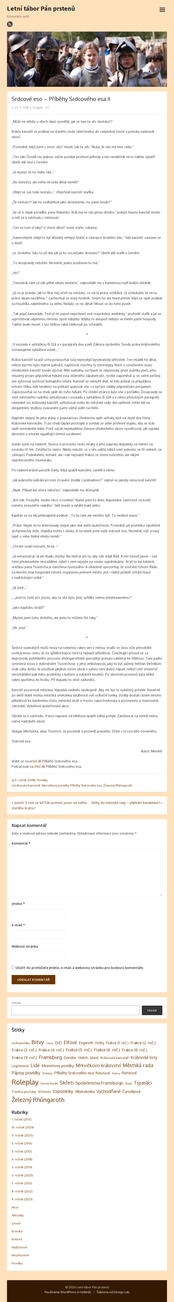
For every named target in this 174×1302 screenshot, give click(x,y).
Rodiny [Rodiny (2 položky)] (116, 1073)
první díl (35, 761)
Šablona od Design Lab (113, 1292)
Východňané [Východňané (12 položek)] (109, 1091)
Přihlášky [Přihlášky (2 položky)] (47, 1073)
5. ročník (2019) (22, 1167)
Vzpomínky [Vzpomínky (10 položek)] (63, 1091)
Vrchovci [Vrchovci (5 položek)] (44, 1091)
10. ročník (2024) (23, 1127)
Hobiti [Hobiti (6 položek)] (83, 1057)
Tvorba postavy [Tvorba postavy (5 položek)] (24, 1091)
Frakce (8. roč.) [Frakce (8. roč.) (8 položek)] (134, 1049)
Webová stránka (25, 946)
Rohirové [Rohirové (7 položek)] (129, 1072)
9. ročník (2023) (22, 1199)
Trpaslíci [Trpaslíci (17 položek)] (143, 1083)
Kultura (17, 1239)
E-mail (18, 925)
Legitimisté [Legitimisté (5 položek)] (20, 1066)
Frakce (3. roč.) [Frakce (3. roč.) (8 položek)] (24, 1049)
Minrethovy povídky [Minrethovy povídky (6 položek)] (58, 1065)
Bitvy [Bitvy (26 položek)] (37, 1042)
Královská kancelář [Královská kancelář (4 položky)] (115, 1058)
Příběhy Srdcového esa (86, 785)
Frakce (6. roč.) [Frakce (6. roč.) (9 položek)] (107, 1049)
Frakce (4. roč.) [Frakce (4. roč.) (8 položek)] (51, 1049)
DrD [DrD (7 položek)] (58, 1042)
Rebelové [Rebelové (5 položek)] (103, 1073)
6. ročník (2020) (22, 1175)
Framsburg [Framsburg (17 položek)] (50, 1057)
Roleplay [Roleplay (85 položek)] (25, 1082)
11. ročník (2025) (22, 1135)
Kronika (17, 1231)
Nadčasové (19, 1247)
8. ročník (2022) (22, 1191)
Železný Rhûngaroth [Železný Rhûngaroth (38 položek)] (38, 1099)
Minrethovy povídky (55, 785)
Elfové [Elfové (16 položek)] (70, 1042)
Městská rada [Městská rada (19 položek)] (138, 1065)
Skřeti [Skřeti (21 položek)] (67, 1082)
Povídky (42, 780)
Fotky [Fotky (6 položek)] (99, 1042)
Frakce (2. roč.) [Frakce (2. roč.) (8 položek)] (143, 1042)
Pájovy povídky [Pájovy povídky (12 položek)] (26, 1072)
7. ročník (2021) (22, 1183)
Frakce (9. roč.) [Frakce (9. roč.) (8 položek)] (24, 1057)
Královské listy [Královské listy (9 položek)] (144, 1057)
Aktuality (18, 1215)
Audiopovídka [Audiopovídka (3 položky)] (21, 1043)
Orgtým (36, 107)
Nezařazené (20, 1255)
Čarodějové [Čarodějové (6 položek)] (131, 1091)
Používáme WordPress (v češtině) (68, 1292)
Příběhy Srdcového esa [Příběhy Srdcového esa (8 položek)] (74, 1072)
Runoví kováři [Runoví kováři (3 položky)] (49, 1083)
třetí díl (40, 766)
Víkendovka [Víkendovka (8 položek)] (85, 1091)
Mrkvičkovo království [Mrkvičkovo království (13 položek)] (98, 1065)
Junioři (16, 1223)
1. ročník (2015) (21, 1119)
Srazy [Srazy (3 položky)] (128, 1083)
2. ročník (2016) (22, 1143)
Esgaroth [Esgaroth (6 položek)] (86, 1042)
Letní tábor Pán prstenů (41, 9)
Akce (15, 1207)
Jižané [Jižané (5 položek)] (94, 1058)
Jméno (18, 904)
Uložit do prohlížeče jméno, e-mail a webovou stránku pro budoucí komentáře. (79, 968)
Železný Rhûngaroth (117, 785)
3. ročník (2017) (22, 1151)
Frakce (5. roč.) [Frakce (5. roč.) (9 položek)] (79, 1049)
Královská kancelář (27, 785)
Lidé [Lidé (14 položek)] (35, 1065)
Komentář (21, 843)
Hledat (16, 1003)
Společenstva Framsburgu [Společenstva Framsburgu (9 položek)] (99, 1082)
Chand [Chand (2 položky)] (49, 1043)
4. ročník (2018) (25, 780)
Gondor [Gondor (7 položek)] (70, 1057)
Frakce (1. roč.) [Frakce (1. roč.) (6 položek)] (117, 1042)
